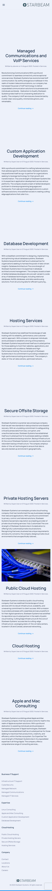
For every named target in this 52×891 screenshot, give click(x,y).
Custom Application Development (26, 153)
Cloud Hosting (26, 646)
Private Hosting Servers (26, 498)
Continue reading (24, 108)
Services (43, 66)
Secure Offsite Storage (26, 410)
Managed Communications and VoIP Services (26, 55)
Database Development (26, 243)
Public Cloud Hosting (26, 588)
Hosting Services (26, 320)
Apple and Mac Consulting (26, 703)
